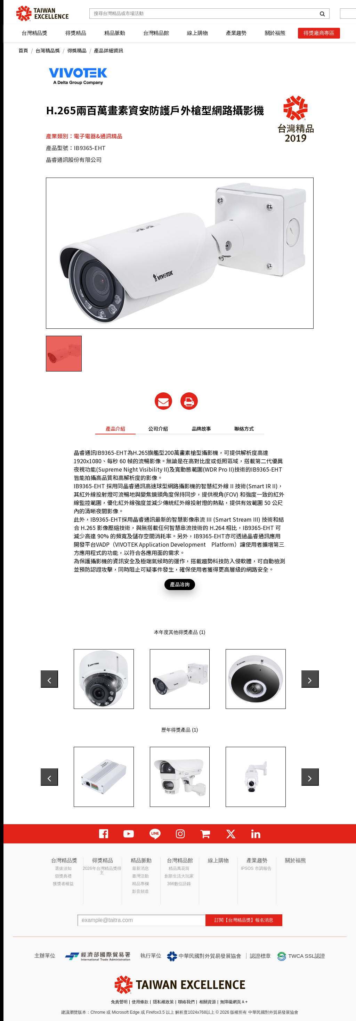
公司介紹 (158, 428)
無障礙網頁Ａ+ (234, 1001)
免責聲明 (119, 1001)
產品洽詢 (179, 584)
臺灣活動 (140, 876)
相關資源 (207, 1001)
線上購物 (197, 33)
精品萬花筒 (179, 868)
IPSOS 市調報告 (256, 868)
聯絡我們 (186, 1001)
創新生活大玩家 (179, 876)
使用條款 (140, 1001)
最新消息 (140, 868)
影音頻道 (140, 891)
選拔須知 (63, 868)
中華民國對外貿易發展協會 (204, 956)
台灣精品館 (156, 33)
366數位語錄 (179, 884)
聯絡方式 (244, 428)
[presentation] (49, 679)
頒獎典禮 (63, 876)
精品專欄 (140, 884)
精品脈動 (114, 33)
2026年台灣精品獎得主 (102, 870)
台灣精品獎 (34, 33)
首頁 (23, 50)
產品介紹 (115, 428)
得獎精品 (75, 33)
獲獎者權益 (63, 884)
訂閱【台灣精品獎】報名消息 (244, 920)
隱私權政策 (163, 1001)
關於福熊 (275, 33)
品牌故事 (201, 428)
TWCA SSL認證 (300, 956)
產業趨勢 (236, 33)
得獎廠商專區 (319, 33)
